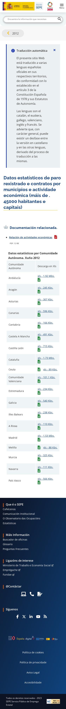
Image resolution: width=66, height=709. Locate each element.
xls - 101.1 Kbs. (46, 377)
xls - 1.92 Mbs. (46, 276)
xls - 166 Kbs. (45, 322)
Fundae (7, 574)
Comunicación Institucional (19, 513)
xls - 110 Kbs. (45, 424)
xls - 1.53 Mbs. (46, 435)
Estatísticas (9, 523)
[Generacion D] (33, 638)
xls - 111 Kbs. (45, 467)
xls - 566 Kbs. (45, 478)
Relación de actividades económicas (30, 237)
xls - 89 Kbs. (50, 369)
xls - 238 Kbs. (45, 412)
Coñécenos (9, 509)
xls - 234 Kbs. (45, 389)
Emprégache (10, 570)
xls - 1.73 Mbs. (46, 358)
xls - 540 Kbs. (45, 400)
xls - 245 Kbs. (45, 287)
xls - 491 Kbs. (45, 334)
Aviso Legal (33, 672)
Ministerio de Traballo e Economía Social (27, 565)
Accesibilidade (33, 682)
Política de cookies (33, 652)
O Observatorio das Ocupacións (21, 518)
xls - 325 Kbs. (45, 455)
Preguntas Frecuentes (16, 549)
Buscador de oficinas (15, 539)
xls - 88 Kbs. (50, 447)
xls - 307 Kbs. (45, 299)
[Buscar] (33, 19)
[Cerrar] (54, 50)
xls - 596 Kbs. (45, 311)
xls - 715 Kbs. (45, 346)
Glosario (7, 544)
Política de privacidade (33, 662)
